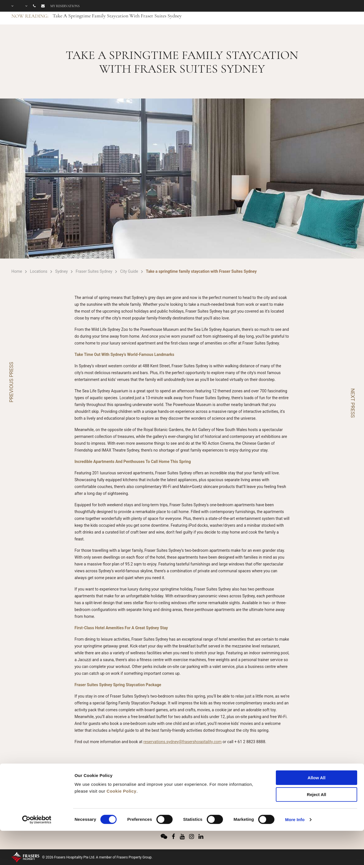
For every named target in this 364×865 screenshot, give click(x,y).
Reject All (316, 761)
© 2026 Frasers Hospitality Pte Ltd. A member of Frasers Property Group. (97, 857)
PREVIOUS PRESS (11, 382)
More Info (295, 786)
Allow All (317, 744)
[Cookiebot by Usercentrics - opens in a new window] (37, 786)
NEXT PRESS (353, 403)
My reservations (65, 6)
